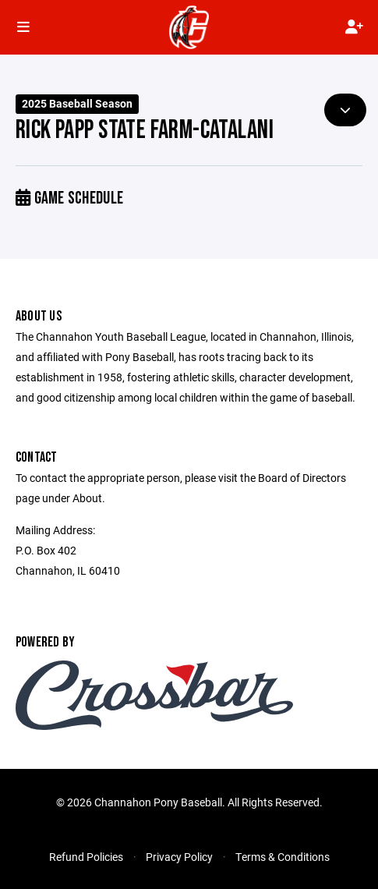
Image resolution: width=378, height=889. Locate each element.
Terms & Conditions (282, 856)
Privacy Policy (179, 856)
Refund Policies (86, 856)
